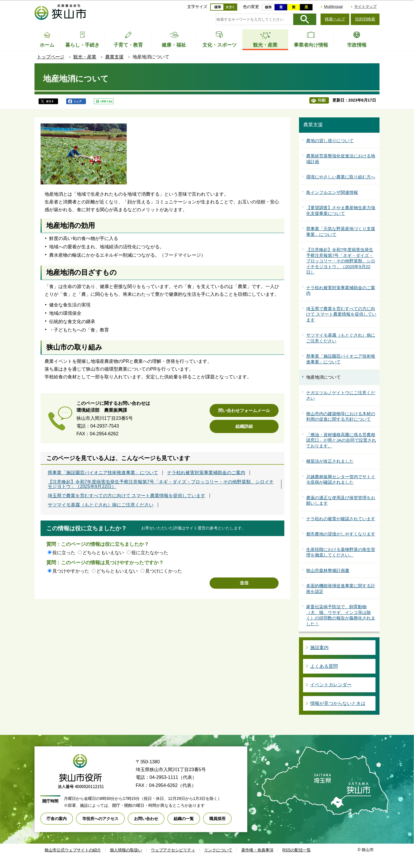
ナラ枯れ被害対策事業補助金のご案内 (206, 472)
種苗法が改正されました (330, 461)
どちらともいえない (103, 552)
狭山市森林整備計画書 (327, 570)
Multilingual (333, 6)
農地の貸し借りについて (330, 140)
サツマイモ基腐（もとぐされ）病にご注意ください (101, 505)
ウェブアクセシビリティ (173, 850)
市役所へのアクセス (100, 818)
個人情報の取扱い (126, 850)
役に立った (63, 552)
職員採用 (217, 818)
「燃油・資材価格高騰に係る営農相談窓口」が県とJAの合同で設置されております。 (341, 440)
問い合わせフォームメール (244, 410)
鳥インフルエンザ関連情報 (332, 192)
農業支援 (114, 56)
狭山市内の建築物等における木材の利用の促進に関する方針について (340, 416)
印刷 (321, 100)
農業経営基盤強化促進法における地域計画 (340, 158)
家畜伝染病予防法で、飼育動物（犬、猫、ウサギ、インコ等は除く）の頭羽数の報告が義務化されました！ (340, 615)
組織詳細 (244, 426)
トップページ (50, 56)
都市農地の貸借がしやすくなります (340, 533)
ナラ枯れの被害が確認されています (340, 518)
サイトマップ (365, 6)
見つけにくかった (163, 571)
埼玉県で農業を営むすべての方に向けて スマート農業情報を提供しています (126, 495)
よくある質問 (324, 666)
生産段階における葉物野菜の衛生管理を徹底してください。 (340, 552)
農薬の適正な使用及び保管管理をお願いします (340, 500)
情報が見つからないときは (337, 703)
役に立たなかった (149, 552)
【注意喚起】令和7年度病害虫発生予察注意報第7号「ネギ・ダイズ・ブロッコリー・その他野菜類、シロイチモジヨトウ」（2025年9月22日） (161, 484)
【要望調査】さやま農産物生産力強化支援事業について (340, 210)
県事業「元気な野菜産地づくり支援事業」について (340, 231)
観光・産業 (84, 56)
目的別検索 (365, 19)
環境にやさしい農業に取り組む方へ (340, 176)
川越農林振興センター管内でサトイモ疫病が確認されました (340, 479)
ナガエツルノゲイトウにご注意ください (340, 395)
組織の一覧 (184, 818)
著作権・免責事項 (257, 850)
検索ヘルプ (335, 19)
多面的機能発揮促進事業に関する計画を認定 (340, 588)
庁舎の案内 (57, 818)
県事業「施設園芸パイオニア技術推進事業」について (103, 472)
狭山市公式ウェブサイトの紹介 (73, 850)
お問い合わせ (146, 818)
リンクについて (218, 850)
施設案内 (319, 647)
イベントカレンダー (331, 684)
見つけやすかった (70, 571)
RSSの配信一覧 (296, 850)
